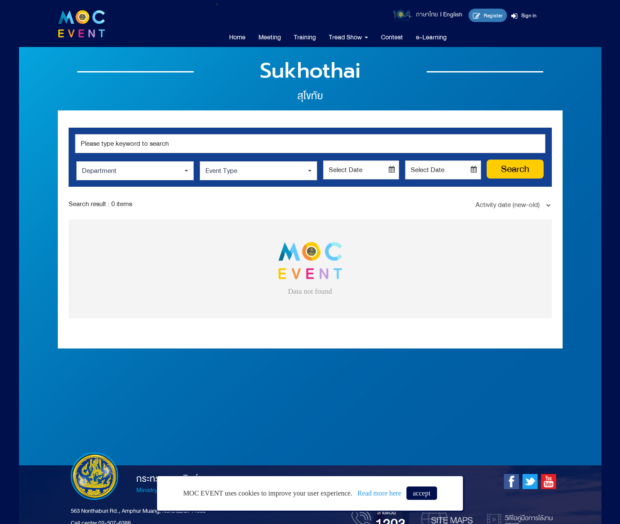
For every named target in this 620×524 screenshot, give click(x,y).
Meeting (269, 37)
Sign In (523, 15)
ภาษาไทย (427, 14)
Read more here (379, 493)
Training (305, 37)
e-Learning (431, 37)
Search (515, 169)
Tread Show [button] (348, 37)
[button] (135, 170)
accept (422, 493)
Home (237, 37)
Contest (392, 37)
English (453, 14)
